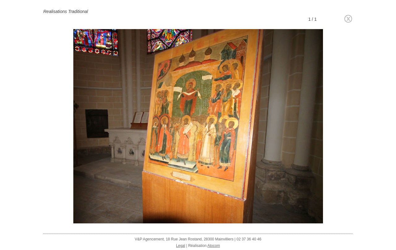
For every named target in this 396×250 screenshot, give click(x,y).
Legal (180, 246)
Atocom (213, 246)
